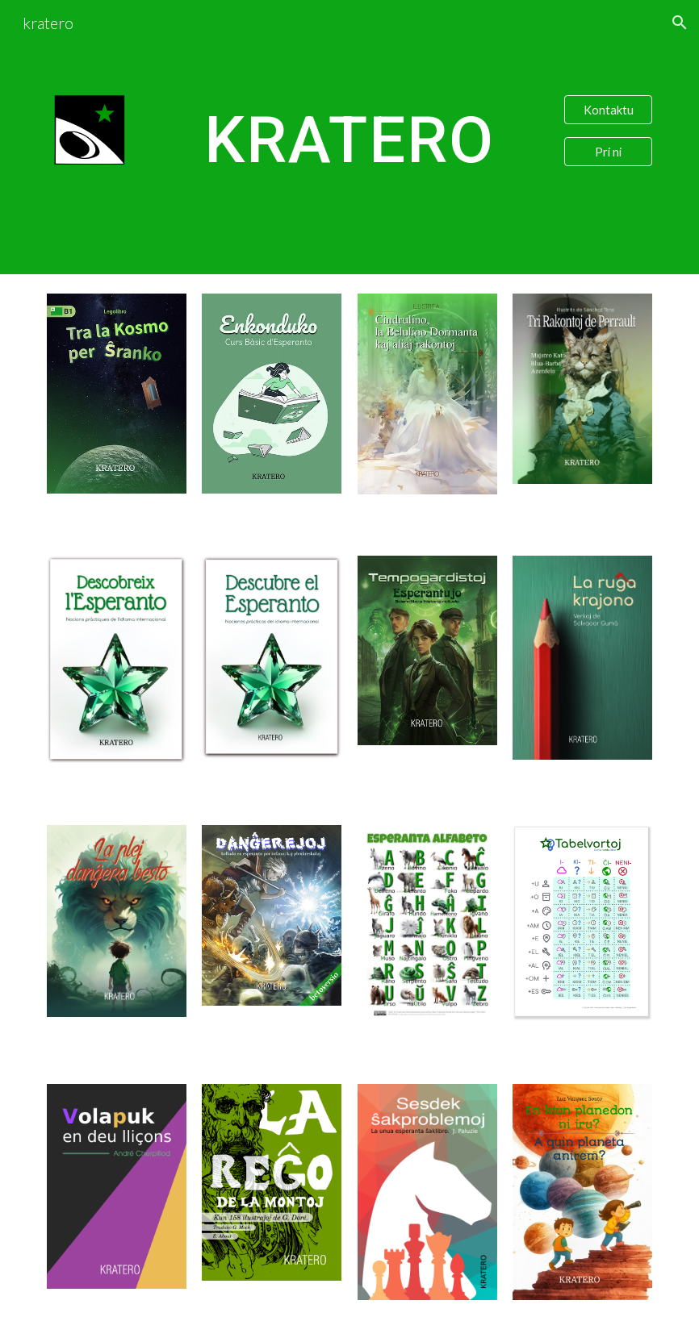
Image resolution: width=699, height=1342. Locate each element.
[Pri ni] (608, 151)
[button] (679, 22)
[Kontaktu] (608, 109)
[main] (349, 137)
